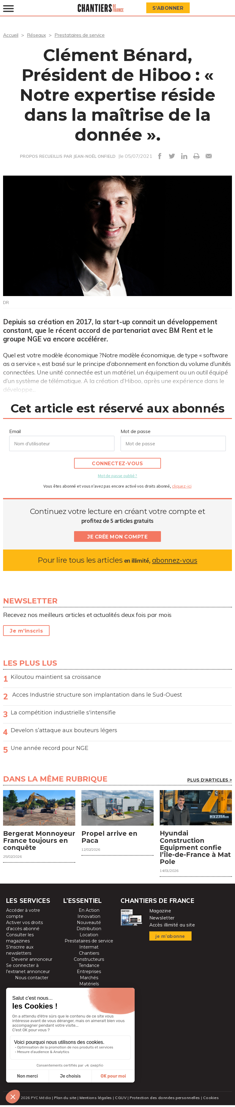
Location (89, 936)
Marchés (89, 979)
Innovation (88, 918)
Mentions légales (95, 1099)
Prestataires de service (80, 35)
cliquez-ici (182, 486)
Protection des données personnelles (165, 1099)
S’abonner (168, 8)
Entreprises (89, 973)
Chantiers (89, 955)
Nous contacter (31, 979)
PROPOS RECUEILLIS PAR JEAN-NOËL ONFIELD (67, 156)
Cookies (213, 1099)
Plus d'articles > (209, 780)
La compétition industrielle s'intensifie (63, 712)
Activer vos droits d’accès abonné (24, 927)
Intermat (89, 949)
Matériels (89, 985)
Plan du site (63, 1099)
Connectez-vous (117, 463)
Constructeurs (89, 961)
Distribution (88, 930)
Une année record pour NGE (49, 748)
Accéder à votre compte (23, 915)
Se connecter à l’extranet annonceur (28, 970)
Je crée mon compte (117, 537)
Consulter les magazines (20, 939)
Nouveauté (89, 924)
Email (15, 431)
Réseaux (37, 35)
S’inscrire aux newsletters (19, 952)
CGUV (120, 1099)
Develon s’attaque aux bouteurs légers (64, 730)
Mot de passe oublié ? (117, 475)
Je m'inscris (26, 631)
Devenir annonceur (31, 961)
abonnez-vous (174, 560)
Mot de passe (136, 431)
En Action (89, 912)
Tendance (89, 967)
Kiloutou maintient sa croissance (56, 677)
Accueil (11, 35)
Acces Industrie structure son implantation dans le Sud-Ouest (96, 694)
